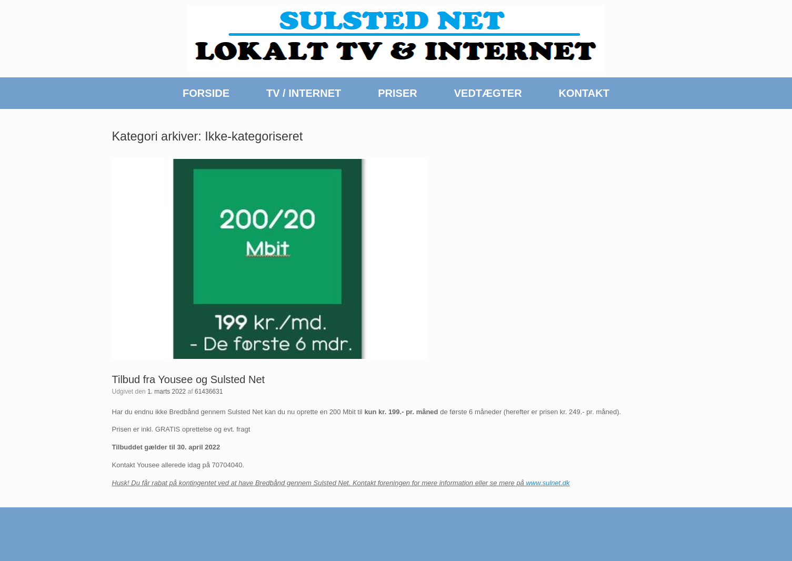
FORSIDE (206, 93)
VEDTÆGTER (488, 93)
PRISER (397, 93)
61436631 (209, 391)
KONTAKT (584, 93)
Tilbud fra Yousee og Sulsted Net (188, 379)
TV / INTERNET (303, 93)
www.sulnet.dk (547, 483)
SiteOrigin (392, 540)
